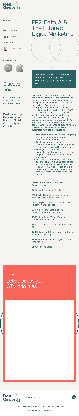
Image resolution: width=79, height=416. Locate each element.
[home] (11, 5)
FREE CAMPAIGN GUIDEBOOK (43, 406)
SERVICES (26, 406)
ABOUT (17, 406)
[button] (74, 5)
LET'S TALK (60, 406)
